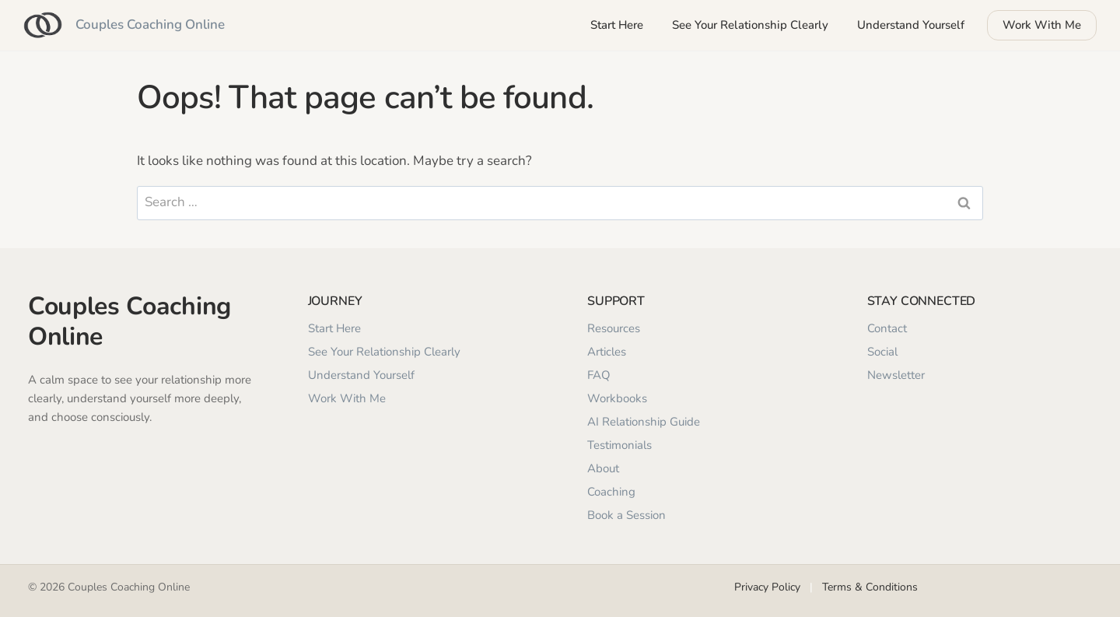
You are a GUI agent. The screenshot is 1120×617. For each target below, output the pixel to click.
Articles (606, 351)
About (603, 468)
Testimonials (619, 445)
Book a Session (626, 515)
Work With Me (1042, 25)
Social (882, 351)
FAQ (599, 375)
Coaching (611, 492)
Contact (887, 328)
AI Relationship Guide (643, 421)
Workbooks (617, 398)
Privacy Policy (767, 587)
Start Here (616, 25)
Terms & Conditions (870, 587)
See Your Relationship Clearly (750, 25)
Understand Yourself (910, 25)
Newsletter (896, 375)
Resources (613, 328)
